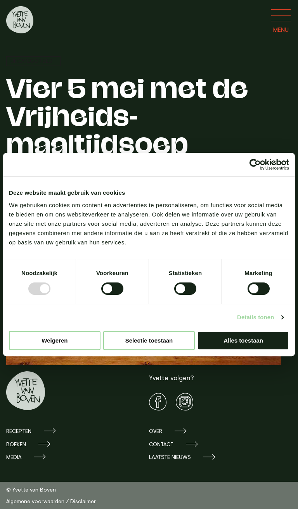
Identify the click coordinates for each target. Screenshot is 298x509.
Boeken (16, 444)
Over (155, 431)
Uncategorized (31, 60)
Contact (161, 444)
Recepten (18, 431)
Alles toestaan (243, 340)
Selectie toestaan (149, 340)
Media (13, 457)
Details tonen (255, 317)
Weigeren (55, 340)
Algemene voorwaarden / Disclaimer (51, 501)
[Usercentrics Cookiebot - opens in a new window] (255, 164)
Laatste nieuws (170, 457)
